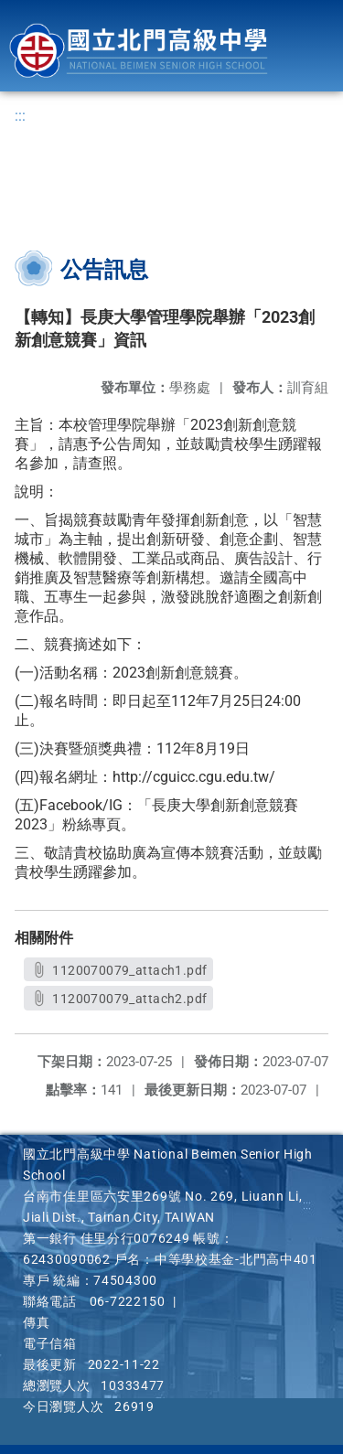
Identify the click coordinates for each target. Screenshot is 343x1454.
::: (20, 115)
